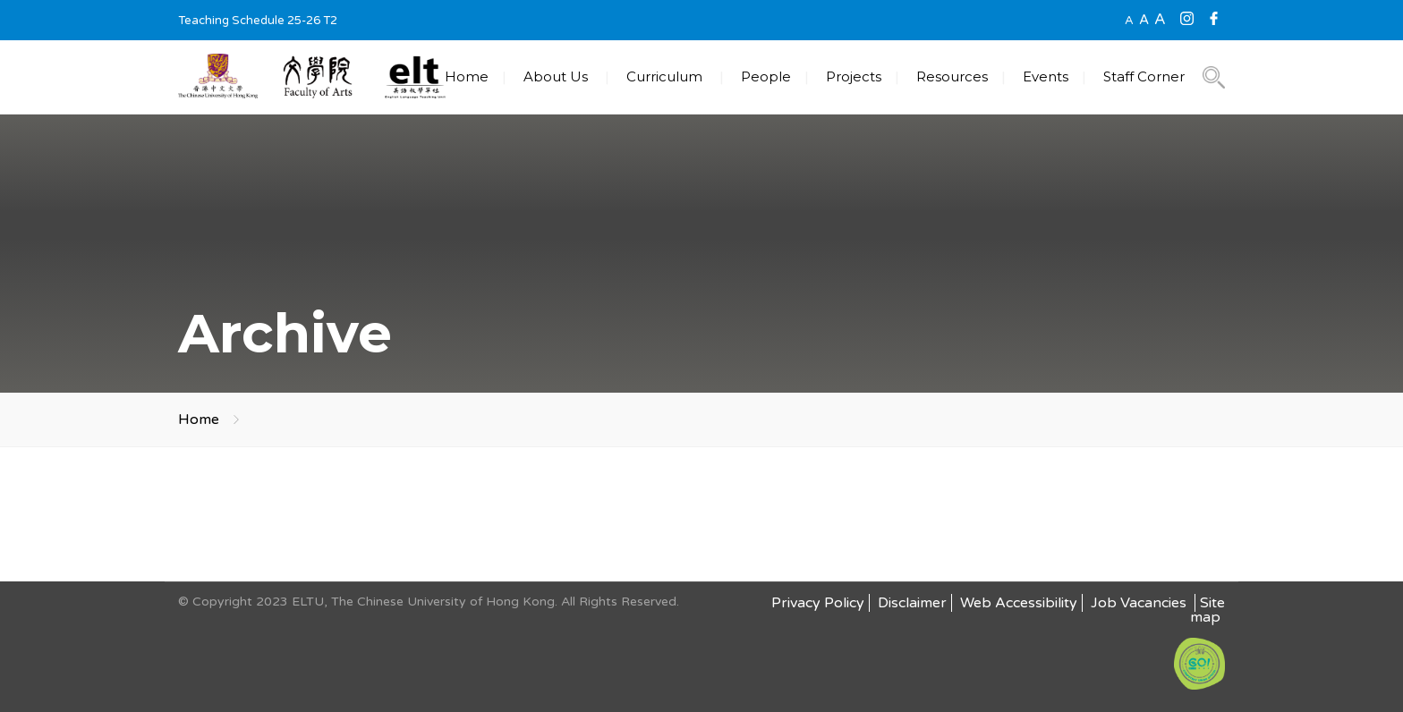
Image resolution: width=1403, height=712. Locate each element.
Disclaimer (912, 603)
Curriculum (664, 76)
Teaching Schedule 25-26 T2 (257, 20)
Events (1045, 76)
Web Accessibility (1018, 603)
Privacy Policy (817, 603)
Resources (952, 76)
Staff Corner (1144, 76)
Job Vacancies (1140, 603)
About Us (555, 76)
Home (467, 76)
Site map (1207, 610)
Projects (853, 76)
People (766, 76)
